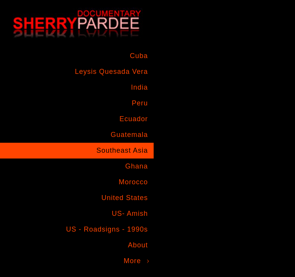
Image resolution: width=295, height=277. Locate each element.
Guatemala (129, 134)
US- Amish (130, 213)
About (138, 245)
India (139, 87)
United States (124, 198)
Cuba (139, 56)
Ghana (136, 166)
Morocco (133, 182)
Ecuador (133, 119)
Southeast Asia (122, 150)
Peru (140, 103)
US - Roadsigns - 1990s (107, 229)
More (132, 261)
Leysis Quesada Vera (111, 71)
